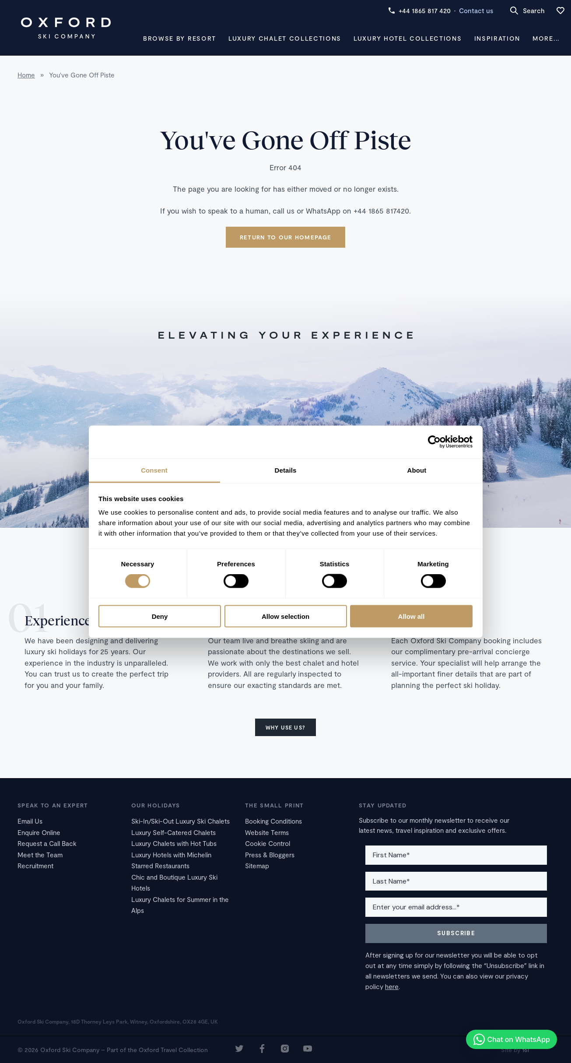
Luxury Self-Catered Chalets (173, 832)
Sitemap (257, 866)
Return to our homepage (286, 237)
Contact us (476, 10)
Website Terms (267, 832)
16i (525, 1049)
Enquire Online (39, 832)
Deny (160, 616)
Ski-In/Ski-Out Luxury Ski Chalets (180, 821)
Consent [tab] (154, 470)
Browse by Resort (179, 38)
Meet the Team (40, 855)
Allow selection (285, 616)
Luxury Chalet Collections (284, 38)
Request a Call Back (47, 843)
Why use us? (285, 727)
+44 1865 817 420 (419, 10)
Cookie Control (267, 843)
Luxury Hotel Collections (408, 38)
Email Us (30, 821)
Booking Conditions (273, 821)
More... (546, 38)
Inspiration (497, 38)
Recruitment (35, 866)
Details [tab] (286, 470)
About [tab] (417, 470)
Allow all (411, 616)
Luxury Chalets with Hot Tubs (174, 843)
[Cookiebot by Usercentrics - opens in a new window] (434, 442)
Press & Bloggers (269, 855)
